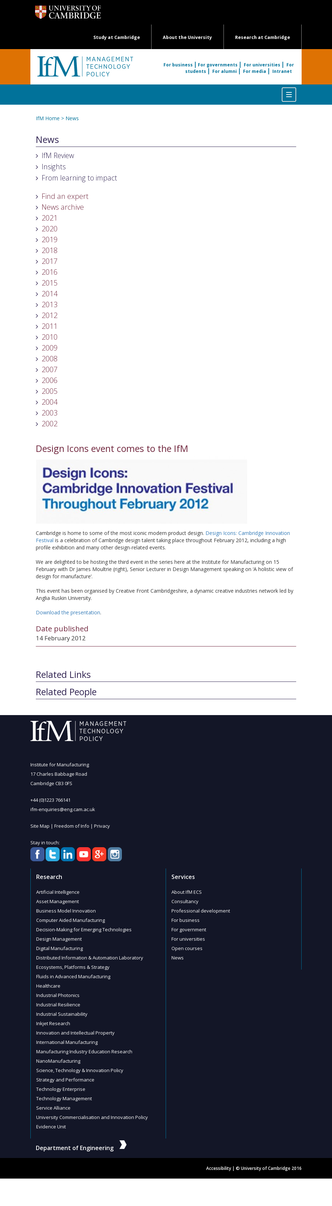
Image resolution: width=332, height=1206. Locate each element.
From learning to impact (79, 178)
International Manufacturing (67, 1042)
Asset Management (57, 901)
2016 (50, 272)
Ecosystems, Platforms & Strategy (73, 967)
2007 (50, 369)
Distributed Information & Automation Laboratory (89, 957)
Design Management (59, 939)
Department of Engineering (81, 1148)
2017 (50, 261)
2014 (50, 294)
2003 (50, 413)
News (72, 118)
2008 (50, 358)
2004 (50, 402)
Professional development (200, 910)
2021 (50, 218)
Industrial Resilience (58, 1004)
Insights (54, 166)
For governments (218, 65)
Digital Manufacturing (59, 948)
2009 (50, 348)
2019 (50, 239)
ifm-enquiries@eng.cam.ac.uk (62, 809)
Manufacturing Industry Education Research (84, 1051)
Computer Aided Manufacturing (70, 920)
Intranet (282, 71)
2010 (50, 337)
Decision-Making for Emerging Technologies (84, 929)
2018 (50, 250)
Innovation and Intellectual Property (75, 1032)
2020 (50, 229)
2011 (50, 326)
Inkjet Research (53, 1023)
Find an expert (65, 196)
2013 (50, 304)
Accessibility (218, 1168)
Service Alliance (53, 1108)
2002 (50, 423)
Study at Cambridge (116, 37)
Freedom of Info (71, 826)
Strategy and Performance (65, 1079)
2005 (50, 391)
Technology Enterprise (60, 1089)
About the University (187, 37)
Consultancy (185, 901)
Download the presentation (68, 612)
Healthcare (48, 986)
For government (188, 929)
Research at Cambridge (262, 37)
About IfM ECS (186, 892)
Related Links (63, 675)
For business (178, 65)
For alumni (224, 71)
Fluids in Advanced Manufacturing (73, 976)
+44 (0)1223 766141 (50, 800)
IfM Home (48, 118)
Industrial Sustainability (62, 1014)
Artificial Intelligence (58, 892)
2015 (50, 283)
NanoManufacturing (58, 1061)
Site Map (40, 826)
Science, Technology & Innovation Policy (79, 1070)
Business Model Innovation (66, 910)
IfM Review (58, 155)
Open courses (187, 948)
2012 (50, 315)
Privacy (102, 826)
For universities (262, 65)
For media (254, 71)
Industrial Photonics (58, 995)
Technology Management (64, 1098)
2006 (50, 380)
